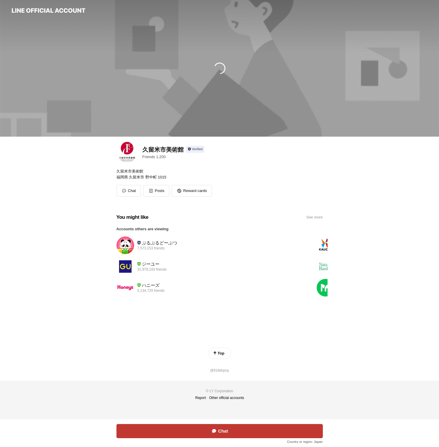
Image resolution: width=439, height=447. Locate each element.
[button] (156, 191)
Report (200, 398)
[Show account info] (195, 149)
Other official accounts (226, 398)
